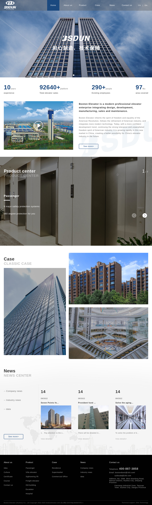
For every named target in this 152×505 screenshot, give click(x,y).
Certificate (8, 477)
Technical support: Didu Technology (135, 502)
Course (7, 481)
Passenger (11, 195)
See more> (88, 146)
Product (82, 5)
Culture (7, 472)
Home (53, 5)
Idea (5, 468)
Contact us (127, 5)
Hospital (29, 494)
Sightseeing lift (32, 477)
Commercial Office (60, 477)
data (82, 477)
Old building (31, 485)
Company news (86, 468)
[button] (73, 75)
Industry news (86, 472)
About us (68, 5)
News (112, 5)
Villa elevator (31, 472)
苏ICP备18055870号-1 (75, 503)
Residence (56, 468)
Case (97, 5)
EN (146, 5)
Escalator (30, 489)
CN (139, 5)
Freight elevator (32, 481)
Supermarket (57, 472)
